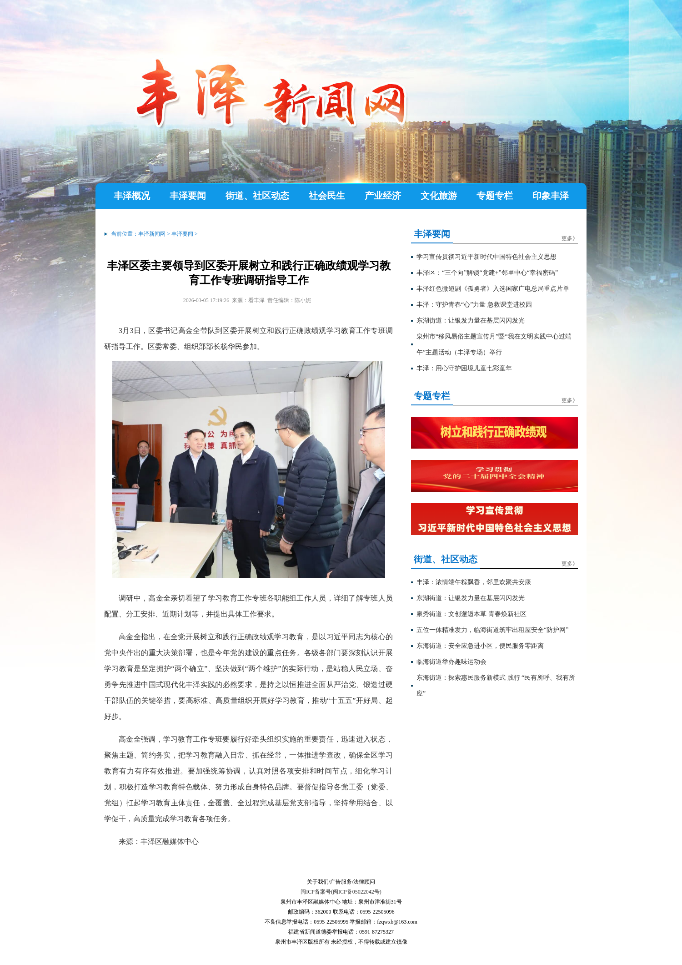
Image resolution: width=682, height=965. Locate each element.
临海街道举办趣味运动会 (451, 661)
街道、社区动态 (257, 196)
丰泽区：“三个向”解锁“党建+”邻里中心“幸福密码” (487, 272)
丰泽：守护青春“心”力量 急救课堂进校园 (474, 304)
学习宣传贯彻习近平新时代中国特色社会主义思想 (486, 256)
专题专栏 (494, 196)
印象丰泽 (550, 196)
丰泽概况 (132, 196)
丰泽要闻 (188, 196)
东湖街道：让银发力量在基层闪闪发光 (470, 320)
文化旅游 (439, 196)
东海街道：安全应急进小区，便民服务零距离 (480, 645)
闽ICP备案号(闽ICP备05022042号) (341, 892)
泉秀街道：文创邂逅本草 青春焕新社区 (471, 614)
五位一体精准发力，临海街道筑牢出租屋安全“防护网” (492, 629)
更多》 (570, 238)
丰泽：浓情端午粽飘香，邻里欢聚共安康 (473, 582)
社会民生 (327, 196)
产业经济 (383, 196)
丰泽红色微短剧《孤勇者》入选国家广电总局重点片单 (492, 288)
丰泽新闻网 (151, 234)
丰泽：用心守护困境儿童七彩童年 (464, 368)
